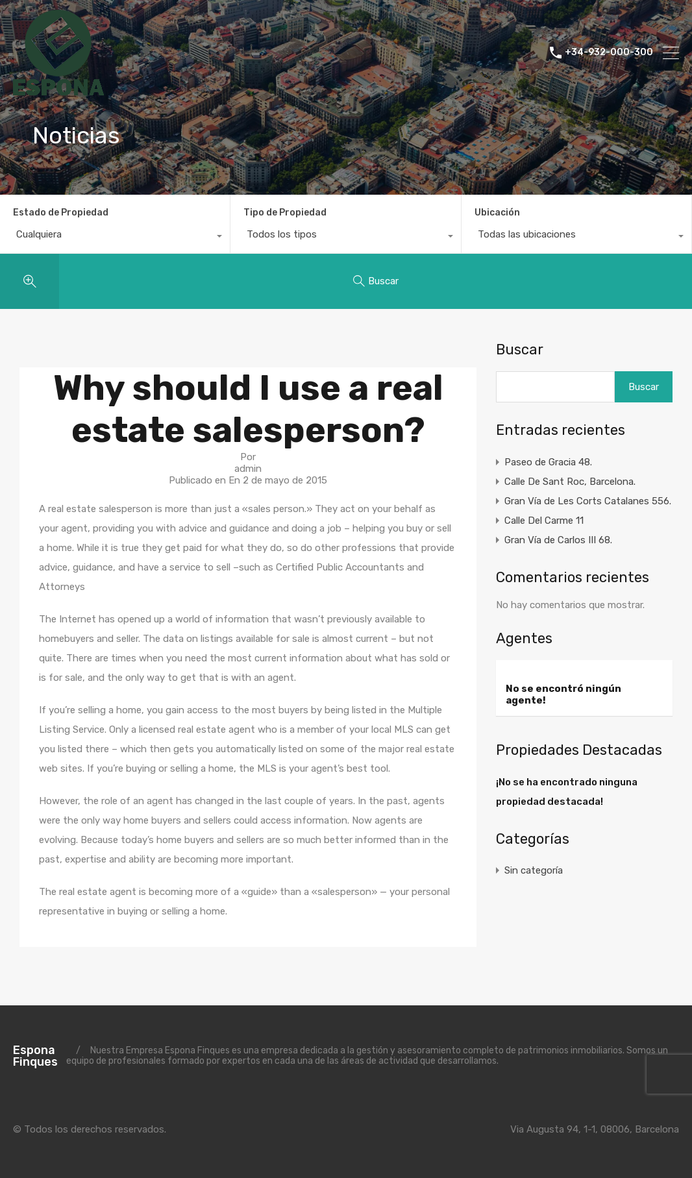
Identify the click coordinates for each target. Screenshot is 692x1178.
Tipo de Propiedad (285, 212)
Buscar (519, 349)
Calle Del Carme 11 (544, 520)
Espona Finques (35, 1056)
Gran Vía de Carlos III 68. (558, 540)
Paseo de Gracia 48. (548, 462)
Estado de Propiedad (60, 212)
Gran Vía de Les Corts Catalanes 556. (587, 501)
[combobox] (115, 237)
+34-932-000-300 (609, 52)
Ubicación (497, 212)
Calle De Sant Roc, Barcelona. (570, 481)
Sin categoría (533, 870)
